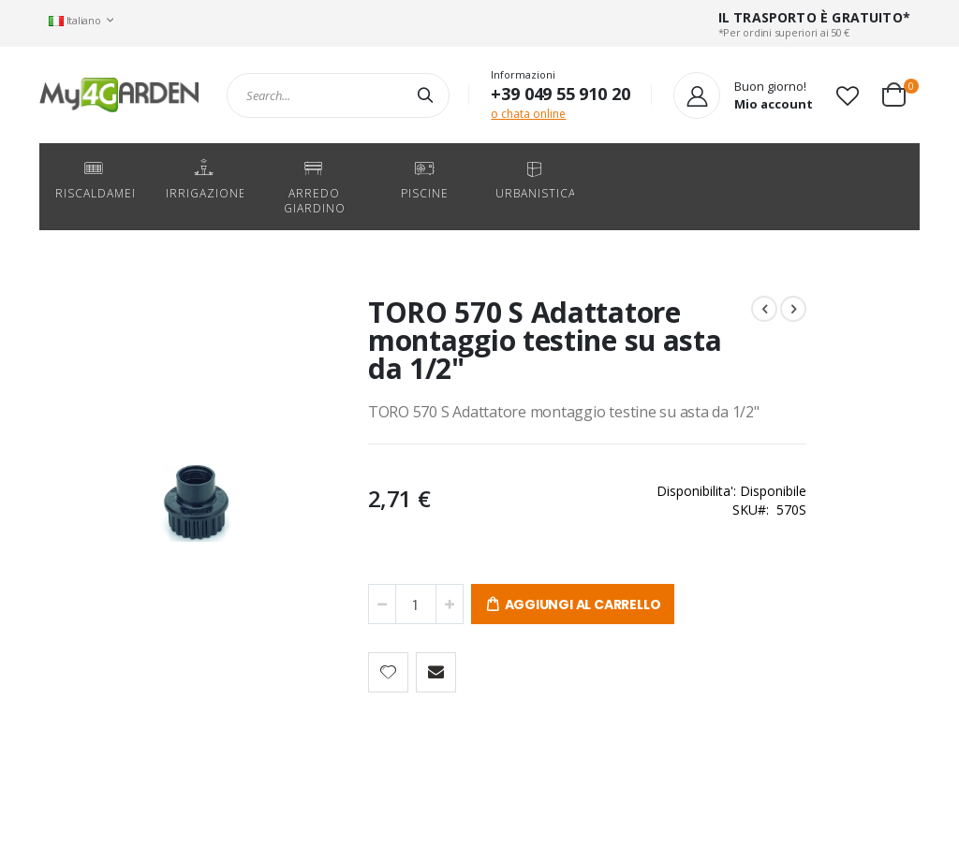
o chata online (528, 114)
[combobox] (338, 95)
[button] (847, 95)
